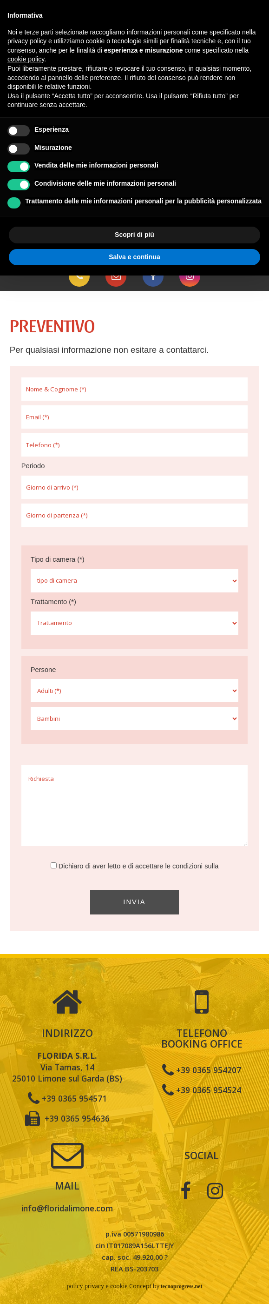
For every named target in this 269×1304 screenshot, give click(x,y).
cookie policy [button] (25, 59)
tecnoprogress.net (182, 1286)
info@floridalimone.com (67, 1208)
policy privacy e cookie (97, 1286)
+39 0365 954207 (201, 1069)
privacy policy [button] (26, 41)
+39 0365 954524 (201, 1089)
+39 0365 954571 (67, 1097)
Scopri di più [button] (134, 234)
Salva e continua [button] (134, 257)
